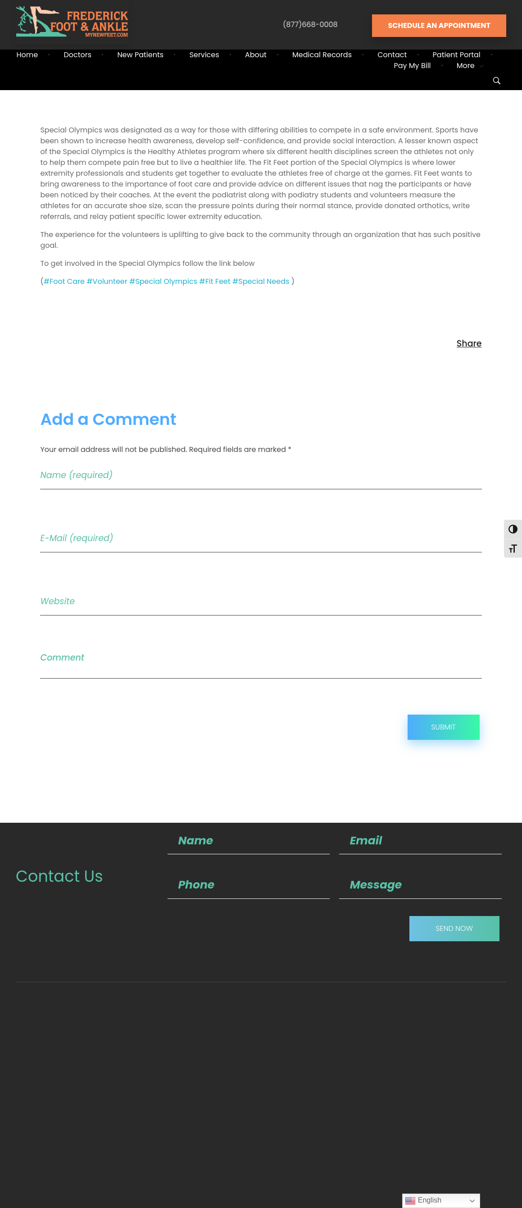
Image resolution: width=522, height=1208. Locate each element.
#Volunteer (106, 281)
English (423, 1200)
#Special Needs (261, 281)
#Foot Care (64, 281)
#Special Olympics (163, 281)
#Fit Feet (214, 281)
